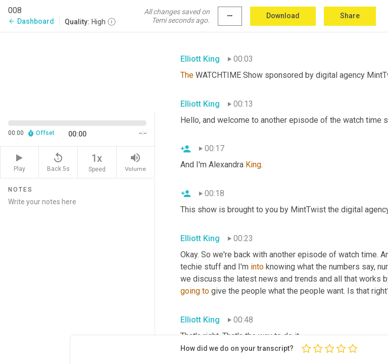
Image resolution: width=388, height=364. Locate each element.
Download (283, 16)
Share (350, 16)
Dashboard (31, 21)
